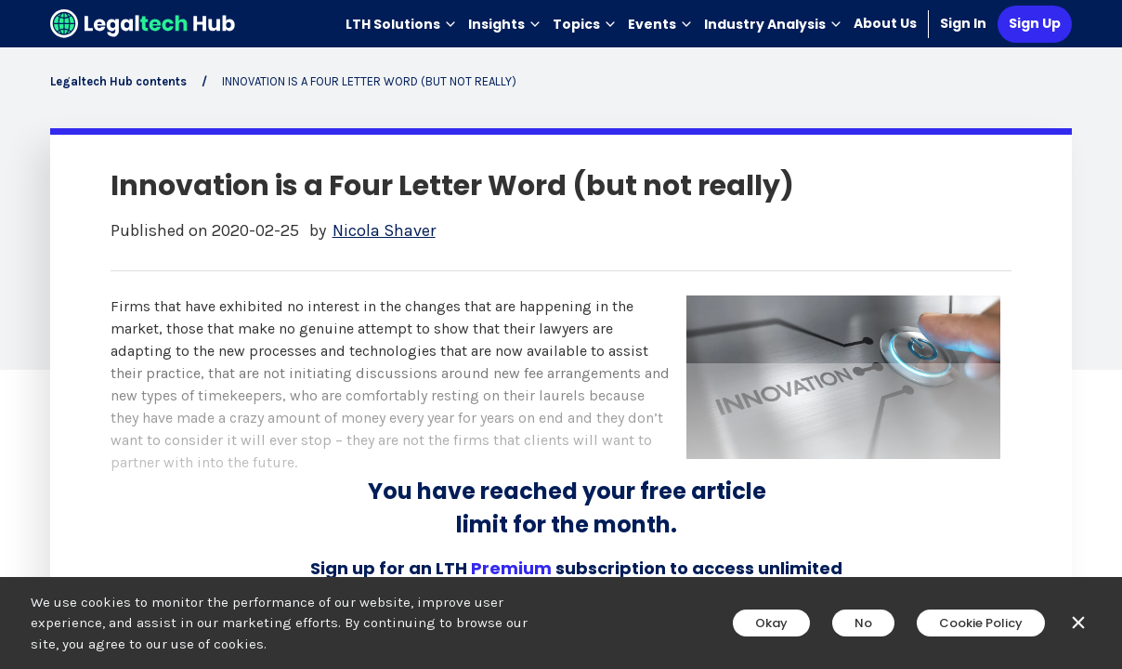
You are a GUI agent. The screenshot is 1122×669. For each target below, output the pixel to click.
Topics (585, 24)
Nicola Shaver (384, 231)
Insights (504, 24)
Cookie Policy (981, 623)
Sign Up (1035, 23)
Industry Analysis (773, 24)
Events (660, 24)
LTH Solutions (401, 24)
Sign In (963, 23)
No (863, 623)
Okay (771, 623)
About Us (885, 23)
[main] (561, 334)
